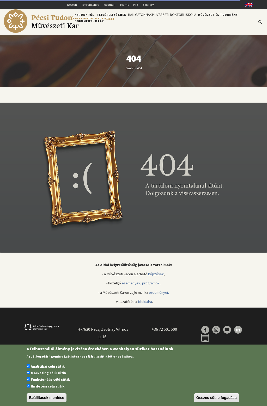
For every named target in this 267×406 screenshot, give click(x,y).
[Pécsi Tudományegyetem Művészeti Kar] (59, 31)
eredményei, (159, 295)
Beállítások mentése (46, 398)
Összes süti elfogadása (216, 398)
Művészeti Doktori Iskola (180, 21)
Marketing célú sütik (48, 373)
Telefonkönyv (90, 5)
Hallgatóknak (141, 21)
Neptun (72, 5)
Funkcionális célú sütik (50, 379)
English (247, 5)
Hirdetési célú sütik (47, 386)
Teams (124, 5)
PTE (135, 5)
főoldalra (145, 304)
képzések (156, 277)
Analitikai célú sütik (48, 366)
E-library (148, 5)
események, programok (141, 286)
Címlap (130, 71)
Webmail (109, 5)
